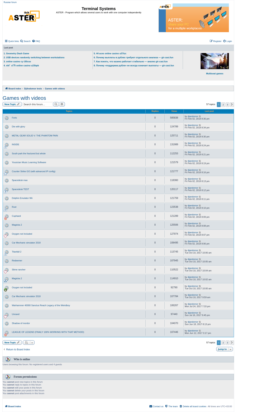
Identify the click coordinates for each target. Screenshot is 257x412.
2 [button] (223, 104)
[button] (232, 104)
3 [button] (227, 104)
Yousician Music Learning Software (29, 162)
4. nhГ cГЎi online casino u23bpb (21, 65)
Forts (14, 118)
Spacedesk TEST (20, 189)
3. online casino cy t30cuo (17, 61)
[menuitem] (25, 41)
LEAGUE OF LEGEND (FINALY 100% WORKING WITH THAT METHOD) (48, 332)
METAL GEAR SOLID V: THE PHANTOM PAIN (35, 135)
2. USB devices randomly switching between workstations (34, 57)
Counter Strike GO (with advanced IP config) (33, 171)
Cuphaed (16, 216)
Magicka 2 (17, 225)
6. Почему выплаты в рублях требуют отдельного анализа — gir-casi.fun (133, 57)
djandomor (193, 116)
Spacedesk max (20, 180)
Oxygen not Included (22, 234)
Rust (14, 207)
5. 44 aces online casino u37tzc (110, 53)
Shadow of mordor (21, 323)
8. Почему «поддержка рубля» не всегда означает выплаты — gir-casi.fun (134, 65)
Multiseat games (215, 64)
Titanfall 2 (16, 251)
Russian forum (10, 2)
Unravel (15, 314)
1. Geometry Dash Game (16, 53)
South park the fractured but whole (29, 153)
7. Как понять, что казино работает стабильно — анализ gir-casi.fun (131, 61)
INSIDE (15, 144)
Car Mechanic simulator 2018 (26, 242)
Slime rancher (18, 269)
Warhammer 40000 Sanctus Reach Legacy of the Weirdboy (41, 305)
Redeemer (17, 260)
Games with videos (24, 98)
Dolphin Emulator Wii (22, 198)
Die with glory (18, 126)
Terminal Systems (99, 8)
